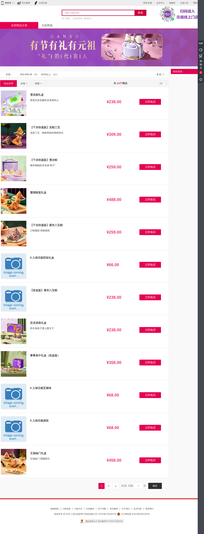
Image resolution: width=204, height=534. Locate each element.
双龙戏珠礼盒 (38, 322)
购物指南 (54, 509)
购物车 (172, 3)
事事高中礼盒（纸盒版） (45, 355)
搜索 (140, 12)
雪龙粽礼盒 (37, 94)
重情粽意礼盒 (38, 192)
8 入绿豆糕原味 (39, 420)
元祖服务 (90, 509)
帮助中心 (197, 3)
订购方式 (78, 509)
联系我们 (149, 509)
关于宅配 (102, 509)
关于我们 (126, 509)
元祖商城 (46, 25)
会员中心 (160, 3)
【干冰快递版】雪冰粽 (43, 159)
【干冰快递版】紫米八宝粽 (46, 225)
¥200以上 (46, 74)
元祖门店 (184, 3)
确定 (155, 486)
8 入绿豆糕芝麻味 (40, 388)
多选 (158, 74)
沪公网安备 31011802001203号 (133, 514)
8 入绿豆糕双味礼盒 (42, 257)
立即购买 (150, 101)
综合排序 (8, 83)
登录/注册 (147, 3)
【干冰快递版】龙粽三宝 (45, 127)
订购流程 (66, 509)
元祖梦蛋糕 (77, 18)
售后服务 (114, 509)
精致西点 (88, 18)
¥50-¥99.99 (26, 74)
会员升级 (137, 509)
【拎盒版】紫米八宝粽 (43, 290)
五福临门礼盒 (38, 453)
